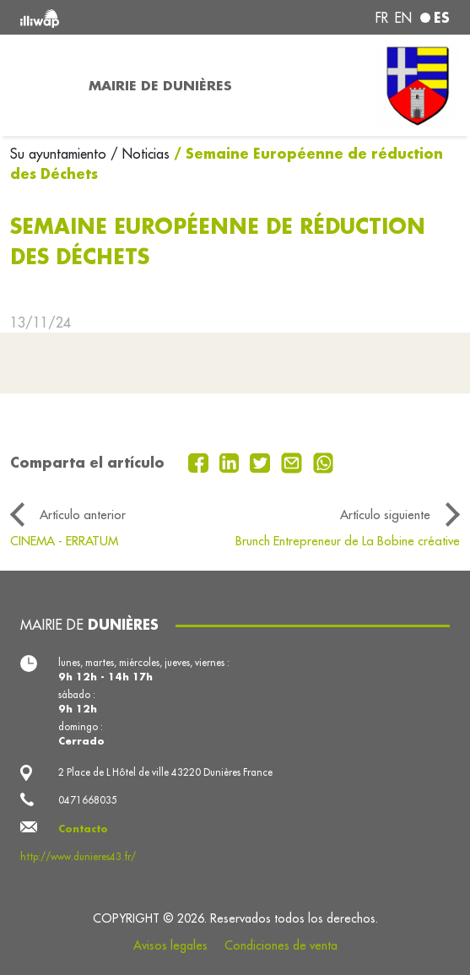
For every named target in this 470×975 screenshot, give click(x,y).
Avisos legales (170, 945)
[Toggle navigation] (39, 85)
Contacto (83, 828)
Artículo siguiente (385, 514)
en (403, 17)
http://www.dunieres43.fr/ (78, 856)
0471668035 (87, 800)
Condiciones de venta (281, 945)
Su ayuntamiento (60, 153)
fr (381, 17)
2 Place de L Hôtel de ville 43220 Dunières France (165, 772)
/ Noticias (140, 153)
